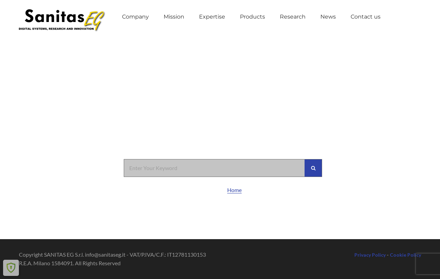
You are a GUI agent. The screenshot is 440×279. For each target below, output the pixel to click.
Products (252, 16)
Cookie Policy (405, 255)
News (328, 16)
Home (234, 190)
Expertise (212, 16)
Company (135, 16)
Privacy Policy (370, 255)
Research (293, 16)
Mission (174, 16)
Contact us (366, 16)
